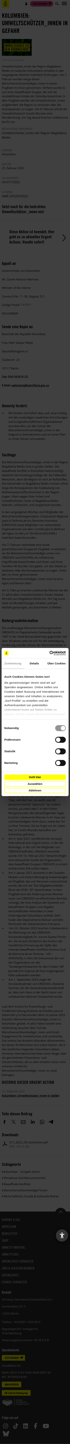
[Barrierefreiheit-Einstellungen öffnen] (62, 1235)
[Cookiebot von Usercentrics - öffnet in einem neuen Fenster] (50, 653)
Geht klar (35, 777)
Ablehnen (35, 790)
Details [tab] (34, 663)
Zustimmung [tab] (12, 663)
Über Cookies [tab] (56, 663)
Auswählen (35, 783)
